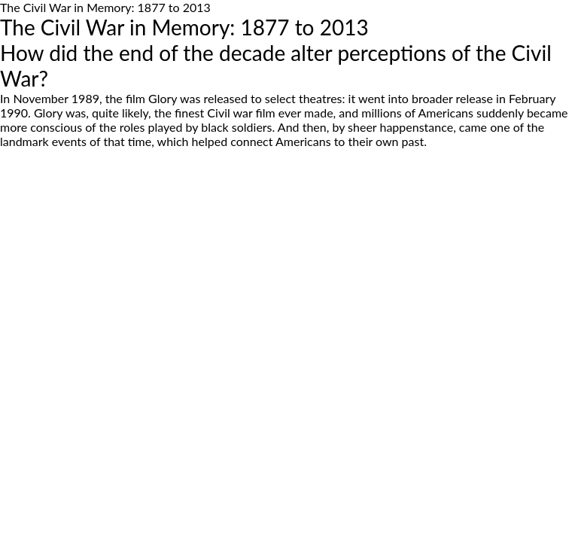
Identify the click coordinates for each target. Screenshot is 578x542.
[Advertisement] (289, 282)
